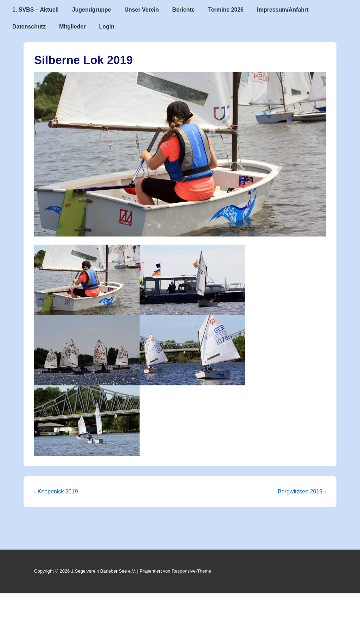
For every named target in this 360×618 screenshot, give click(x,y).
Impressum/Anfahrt (283, 10)
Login (107, 27)
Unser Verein (141, 10)
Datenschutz (29, 27)
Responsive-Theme (191, 571)
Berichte (183, 10)
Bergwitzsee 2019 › (302, 491)
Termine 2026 (226, 10)
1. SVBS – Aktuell (35, 10)
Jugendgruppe (91, 10)
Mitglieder (72, 27)
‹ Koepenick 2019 (56, 491)
